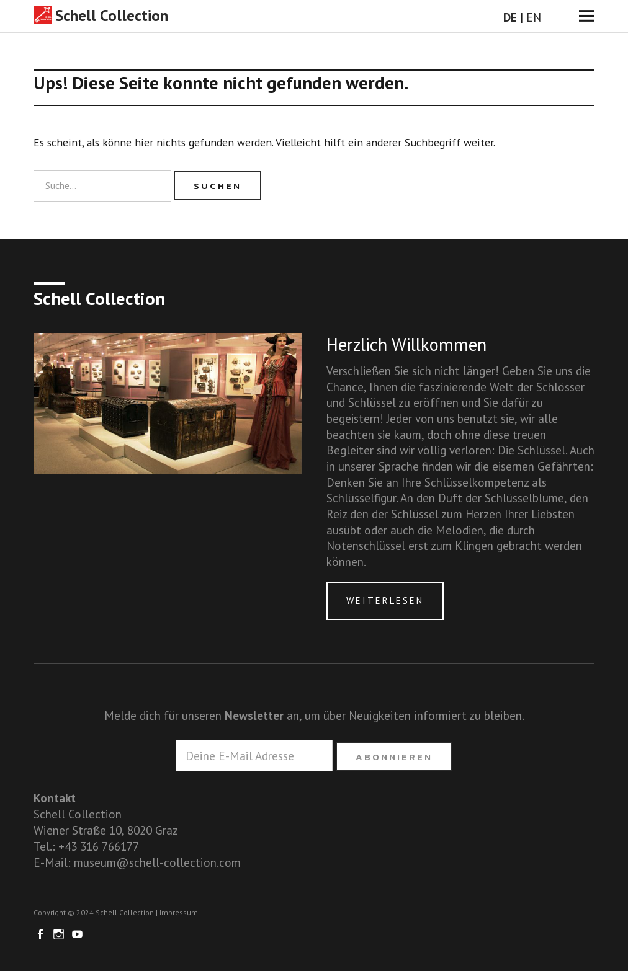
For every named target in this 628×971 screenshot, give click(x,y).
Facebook (41, 933)
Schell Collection (111, 15)
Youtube (79, 933)
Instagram (60, 933)
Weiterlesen (385, 600)
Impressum (178, 912)
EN (533, 17)
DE (510, 17)
